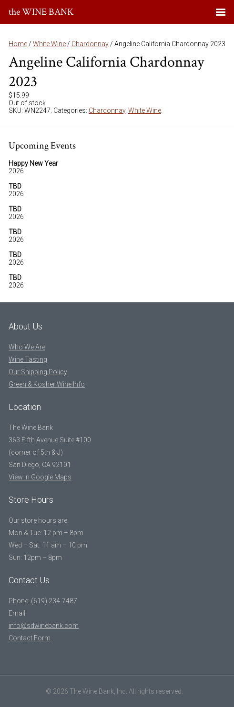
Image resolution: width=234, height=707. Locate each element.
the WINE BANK (41, 12)
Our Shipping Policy (38, 372)
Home (18, 44)
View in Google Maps (40, 477)
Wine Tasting (28, 359)
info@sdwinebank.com (44, 625)
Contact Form (30, 638)
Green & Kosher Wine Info (47, 384)
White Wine (49, 44)
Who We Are (27, 347)
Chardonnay (90, 44)
